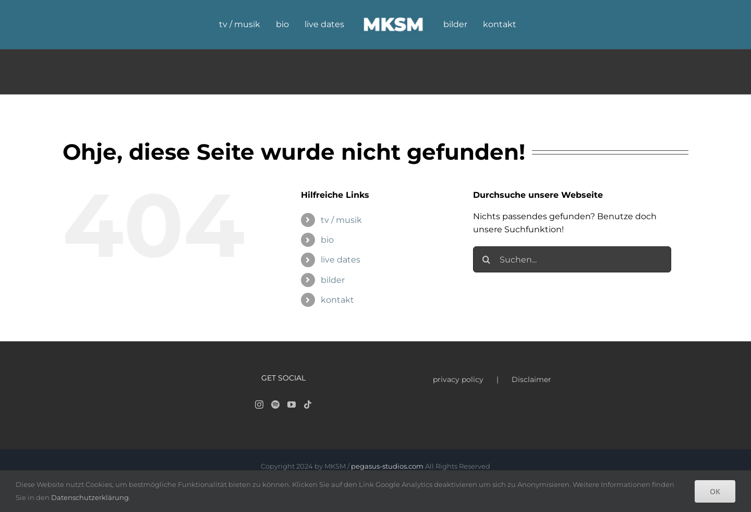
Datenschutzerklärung (90, 497)
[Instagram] (259, 404)
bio (327, 240)
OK (715, 491)
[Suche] (486, 259)
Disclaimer (531, 379)
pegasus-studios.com (387, 466)
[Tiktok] (308, 404)
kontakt (337, 300)
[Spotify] (275, 404)
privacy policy (458, 379)
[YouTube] (291, 404)
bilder (333, 280)
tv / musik (341, 220)
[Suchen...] (572, 259)
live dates (340, 260)
